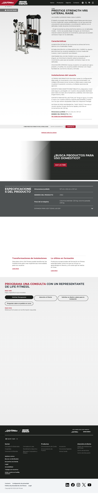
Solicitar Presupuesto (19, 301)
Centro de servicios (83, 455)
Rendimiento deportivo (30, 453)
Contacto (73, 2)
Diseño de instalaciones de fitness (84, 451)
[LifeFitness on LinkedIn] (67, 494)
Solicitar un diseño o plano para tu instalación (73, 302)
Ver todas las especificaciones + (62, 121)
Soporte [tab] (64, 2)
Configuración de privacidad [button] (22, 492)
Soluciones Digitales (65, 453)
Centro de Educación (83, 457)
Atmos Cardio (63, 456)
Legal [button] (33, 494)
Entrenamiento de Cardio (49, 451)
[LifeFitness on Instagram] (78, 494)
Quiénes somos (10, 461)
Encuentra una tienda (13, 468)
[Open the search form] (84, 2)
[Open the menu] (92, 2)
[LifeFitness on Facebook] (73, 494)
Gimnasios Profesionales (12, 451)
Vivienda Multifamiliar (11, 456)
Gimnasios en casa (28, 451)
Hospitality (8, 453)
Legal (7, 471)
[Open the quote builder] (88, 2)
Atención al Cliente (45, 301)
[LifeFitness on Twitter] (84, 494)
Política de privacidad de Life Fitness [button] (17, 494)
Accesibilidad (10, 474)
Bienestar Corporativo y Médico (30, 456)
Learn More (16, 273)
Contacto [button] (8, 492)
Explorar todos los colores (49, 137)
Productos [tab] (56, 2)
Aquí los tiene (60, 170)
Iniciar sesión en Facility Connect (11, 481)
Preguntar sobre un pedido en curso (19, 308)
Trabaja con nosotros (12, 477)
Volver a (8, 6)
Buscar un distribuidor (9, 465)
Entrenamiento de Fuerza (47, 454)
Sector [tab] (49, 2)
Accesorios (62, 451)
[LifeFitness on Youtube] (89, 494)
